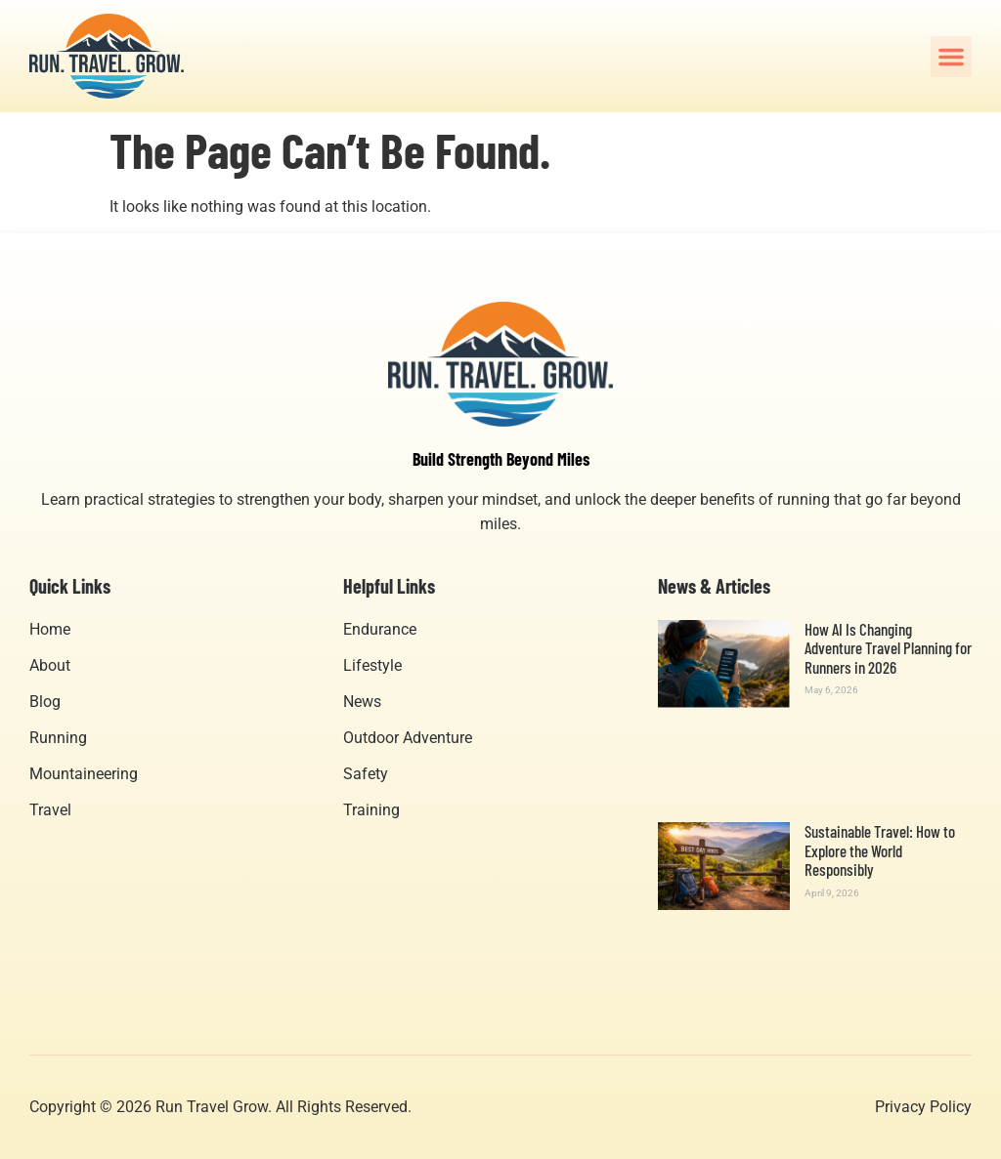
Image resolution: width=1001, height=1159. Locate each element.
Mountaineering (83, 774)
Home (49, 629)
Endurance (379, 629)
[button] (951, 56)
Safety (365, 774)
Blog (45, 701)
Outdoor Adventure (407, 737)
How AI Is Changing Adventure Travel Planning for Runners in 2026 (888, 648)
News (362, 701)
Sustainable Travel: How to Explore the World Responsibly (880, 850)
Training (371, 810)
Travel (50, 810)
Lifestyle (372, 665)
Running (58, 737)
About (49, 665)
